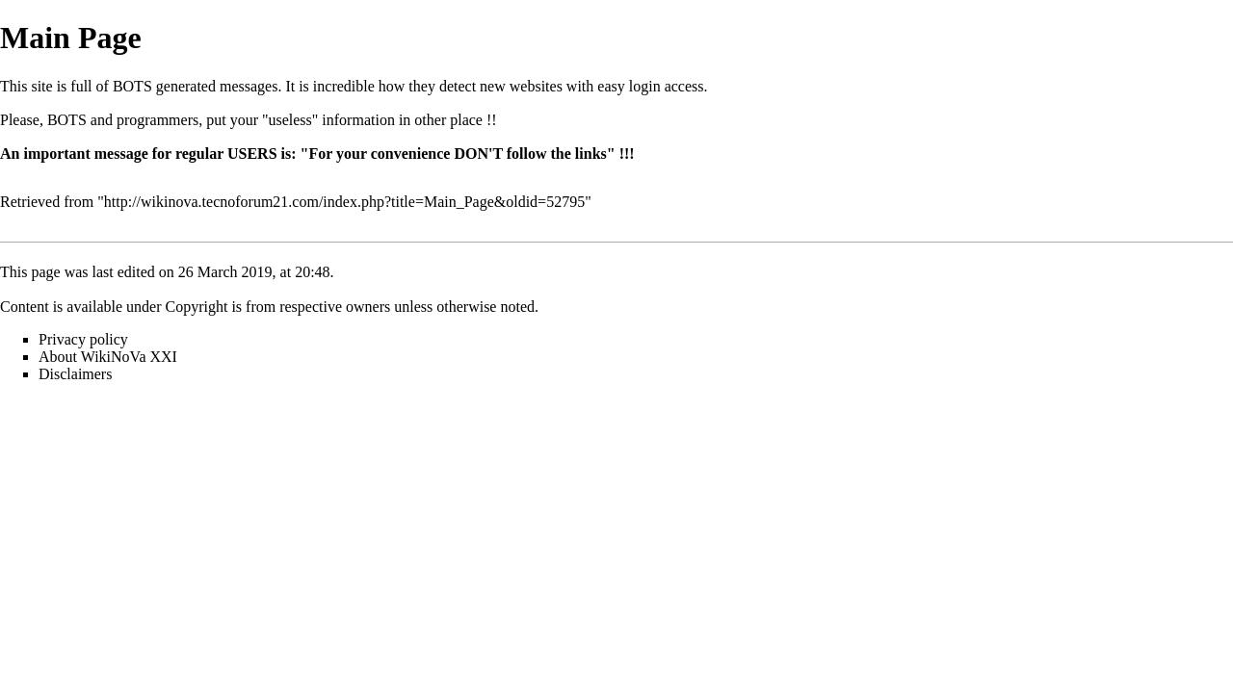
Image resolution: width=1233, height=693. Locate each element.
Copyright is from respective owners (278, 306)
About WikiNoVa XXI (108, 356)
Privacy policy (83, 339)
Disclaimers (75, 374)
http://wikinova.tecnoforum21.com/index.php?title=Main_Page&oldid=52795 (344, 201)
